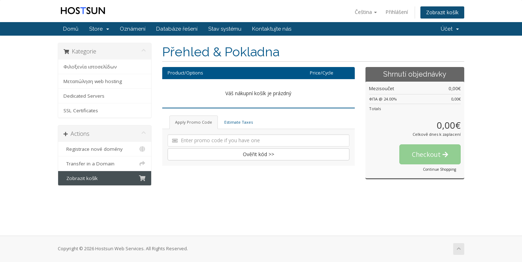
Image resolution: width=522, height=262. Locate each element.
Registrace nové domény (104, 149)
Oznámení (132, 29)
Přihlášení (396, 12)
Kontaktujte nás (271, 29)
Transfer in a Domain (104, 163)
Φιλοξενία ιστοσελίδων (90, 66)
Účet (450, 29)
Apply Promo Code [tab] (193, 122)
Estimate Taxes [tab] (238, 122)
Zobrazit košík (442, 12)
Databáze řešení (177, 29)
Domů (70, 29)
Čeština (366, 12)
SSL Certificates (80, 110)
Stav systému (224, 29)
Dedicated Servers (83, 96)
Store (99, 29)
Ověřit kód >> (258, 154)
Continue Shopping (439, 169)
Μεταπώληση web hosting (92, 81)
